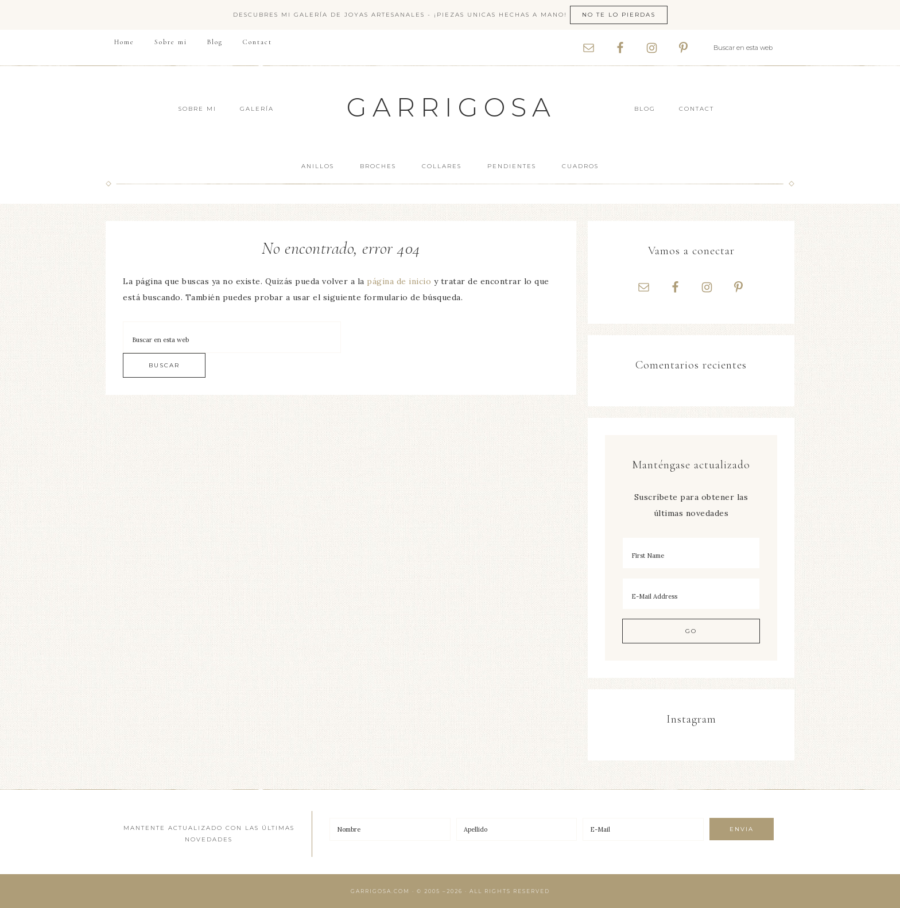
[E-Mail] (643, 829)
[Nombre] (390, 829)
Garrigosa (451, 107)
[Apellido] (516, 829)
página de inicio (399, 281)
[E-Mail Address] (691, 594)
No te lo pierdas (618, 14)
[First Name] (691, 553)
